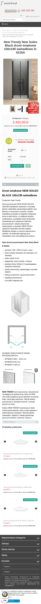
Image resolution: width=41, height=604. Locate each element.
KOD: (10, 157)
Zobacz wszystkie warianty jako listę (21, 178)
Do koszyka (17, 166)
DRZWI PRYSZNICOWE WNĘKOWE (13, 32)
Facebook (7, 566)
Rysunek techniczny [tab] (20, 422)
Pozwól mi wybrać (7, 597)
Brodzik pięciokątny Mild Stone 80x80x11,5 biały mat (18, 521)
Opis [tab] (20, 184)
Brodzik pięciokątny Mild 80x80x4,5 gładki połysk (17, 487)
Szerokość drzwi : (12, 150)
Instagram (7, 572)
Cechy (20, 175)
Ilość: (10, 160)
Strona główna (6, 30)
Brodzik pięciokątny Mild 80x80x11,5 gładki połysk (17, 454)
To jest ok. (10, 601)
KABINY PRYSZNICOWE (20, 30)
